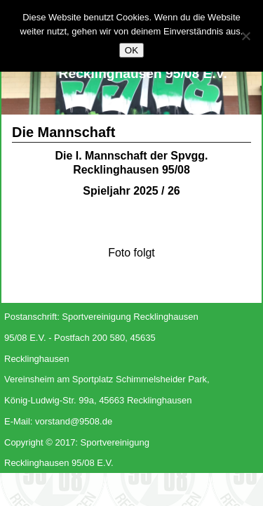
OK (131, 50)
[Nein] (245, 36)
